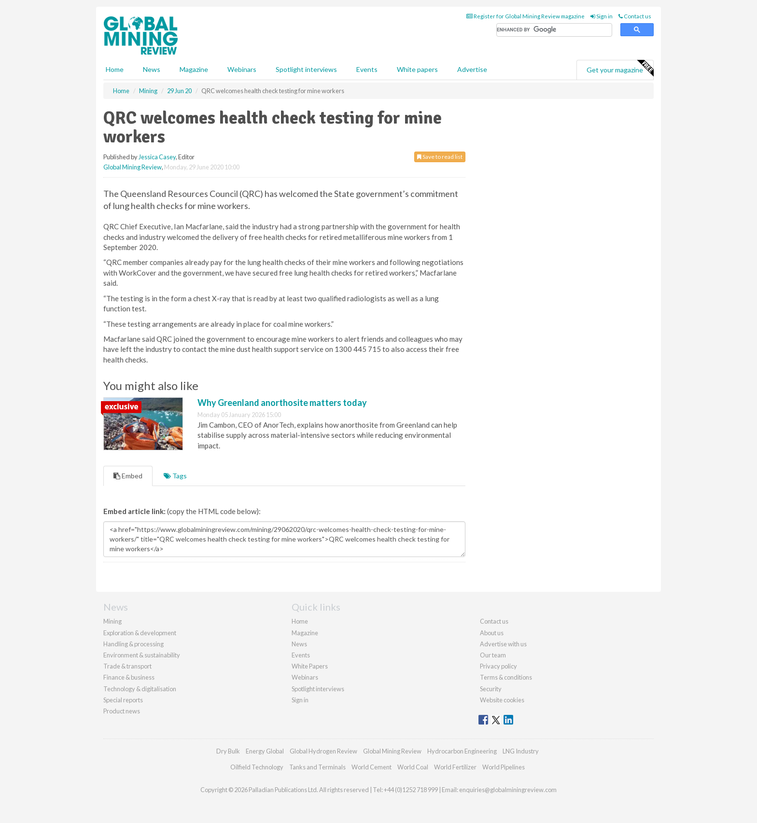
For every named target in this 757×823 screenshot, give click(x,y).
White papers (417, 69)
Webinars (241, 69)
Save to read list (440, 156)
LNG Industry (521, 751)
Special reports (123, 700)
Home (115, 69)
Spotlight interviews (306, 69)
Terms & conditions (506, 677)
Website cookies (502, 700)
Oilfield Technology (256, 767)
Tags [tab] (175, 476)
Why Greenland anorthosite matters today (282, 402)
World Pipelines (503, 767)
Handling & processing (133, 644)
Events (367, 69)
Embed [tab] (127, 476)
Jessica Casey (157, 157)
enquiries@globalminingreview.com (508, 790)
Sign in (601, 16)
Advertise (472, 69)
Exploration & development (139, 633)
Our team (493, 655)
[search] (554, 30)
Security (491, 689)
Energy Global (265, 751)
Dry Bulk (228, 751)
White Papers (310, 666)
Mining (112, 621)
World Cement (371, 767)
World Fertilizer (455, 767)
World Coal (412, 767)
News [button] (151, 69)
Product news (121, 711)
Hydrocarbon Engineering (462, 751)
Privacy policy (498, 666)
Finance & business (128, 677)
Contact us (634, 16)
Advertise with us (503, 644)
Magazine (194, 69)
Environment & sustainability (141, 655)
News (299, 644)
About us (492, 633)
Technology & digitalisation (139, 689)
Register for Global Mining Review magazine (525, 16)
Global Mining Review (132, 167)
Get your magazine (620, 68)
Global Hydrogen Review (323, 751)
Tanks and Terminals (317, 767)
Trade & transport (127, 666)
